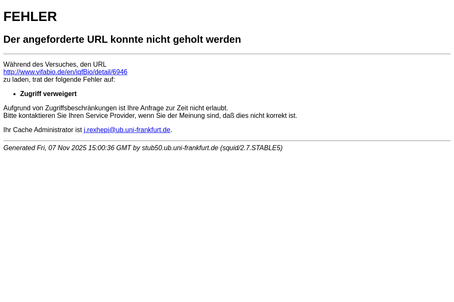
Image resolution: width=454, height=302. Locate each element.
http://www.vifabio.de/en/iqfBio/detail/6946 (65, 72)
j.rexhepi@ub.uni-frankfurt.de (127, 129)
